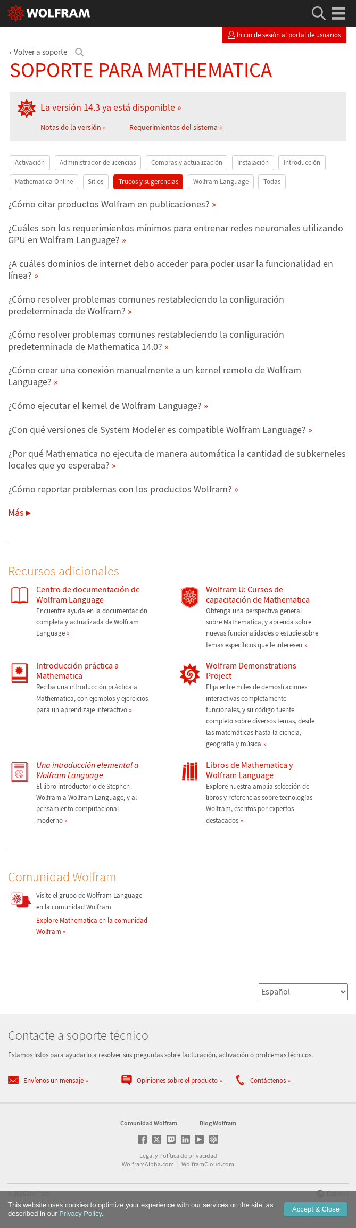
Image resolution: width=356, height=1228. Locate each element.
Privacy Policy (80, 1213)
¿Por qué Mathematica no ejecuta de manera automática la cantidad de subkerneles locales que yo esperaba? (177, 459)
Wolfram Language (221, 181)
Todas (271, 181)
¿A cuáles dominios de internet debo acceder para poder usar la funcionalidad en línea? (170, 269)
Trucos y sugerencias (148, 181)
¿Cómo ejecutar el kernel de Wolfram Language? (105, 405)
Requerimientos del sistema (173, 127)
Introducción (302, 162)
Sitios (95, 181)
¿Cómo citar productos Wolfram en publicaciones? (109, 204)
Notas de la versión (70, 127)
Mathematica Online (44, 181)
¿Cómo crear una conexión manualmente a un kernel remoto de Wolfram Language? (154, 376)
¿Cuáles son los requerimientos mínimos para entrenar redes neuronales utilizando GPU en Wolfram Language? (175, 234)
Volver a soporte (40, 52)
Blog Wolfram (218, 1123)
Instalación (253, 162)
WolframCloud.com (207, 1164)
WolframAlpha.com (148, 1164)
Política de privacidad (188, 1155)
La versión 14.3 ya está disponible (107, 107)
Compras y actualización (186, 162)
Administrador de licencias (98, 162)
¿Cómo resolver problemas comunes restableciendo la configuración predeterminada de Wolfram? (146, 305)
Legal (146, 1155)
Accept (316, 1209)
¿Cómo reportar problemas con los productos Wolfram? (120, 489)
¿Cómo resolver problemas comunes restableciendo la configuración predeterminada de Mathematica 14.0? (146, 340)
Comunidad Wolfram (148, 1123)
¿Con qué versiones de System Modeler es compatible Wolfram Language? (157, 429)
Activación (30, 162)
